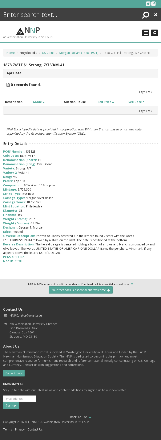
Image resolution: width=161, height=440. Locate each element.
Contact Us (35, 429)
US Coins (48, 53)
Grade (38, 102)
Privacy (20, 429)
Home (10, 53)
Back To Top (80, 417)
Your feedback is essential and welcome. (80, 290)
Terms (7, 429)
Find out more (13, 373)
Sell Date (136, 102)
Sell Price (106, 102)
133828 (20, 257)
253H (18, 261)
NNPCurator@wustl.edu (25, 315)
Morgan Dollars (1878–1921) (78, 53)
